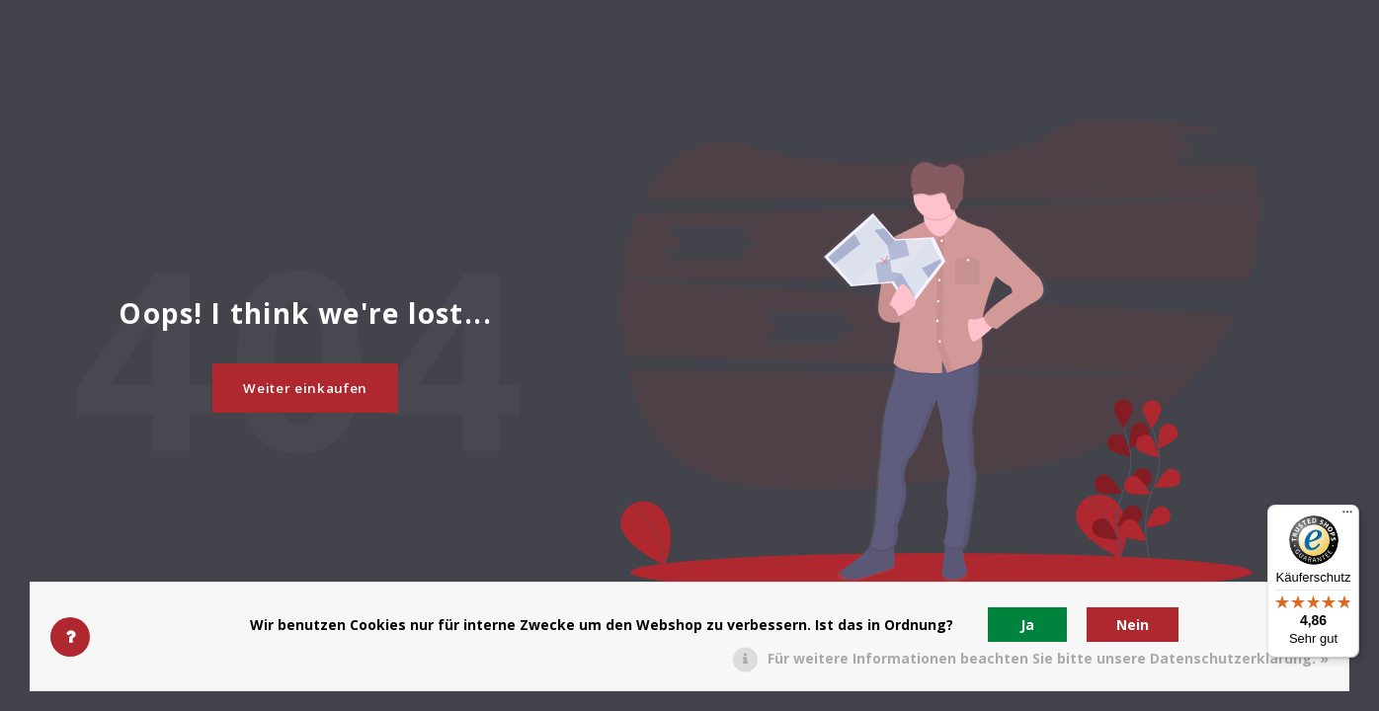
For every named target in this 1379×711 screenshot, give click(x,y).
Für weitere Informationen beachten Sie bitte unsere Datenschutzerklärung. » (1048, 658)
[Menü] (1347, 516)
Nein (1132, 624)
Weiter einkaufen (305, 388)
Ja (1027, 624)
